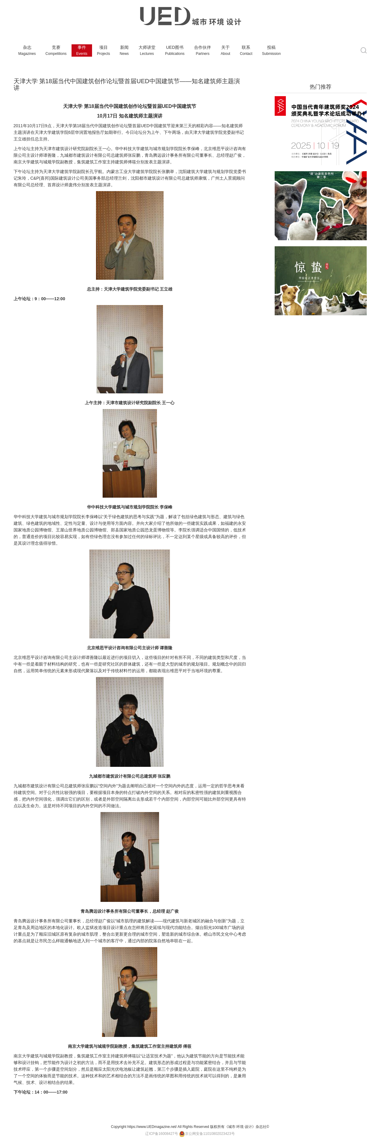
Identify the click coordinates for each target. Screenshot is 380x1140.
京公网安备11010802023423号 (207, 1134)
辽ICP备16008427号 (161, 1134)
